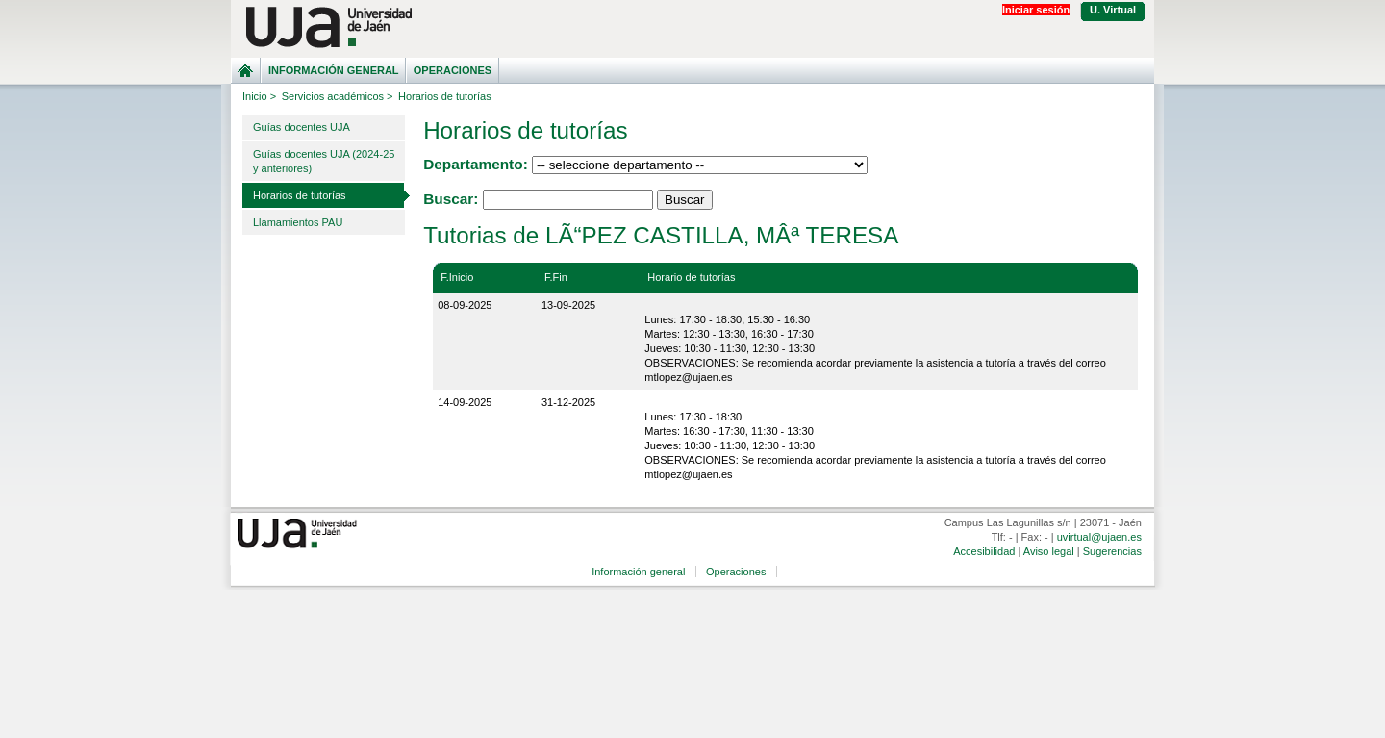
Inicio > (259, 96)
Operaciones (452, 70)
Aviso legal (1048, 551)
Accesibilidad (984, 551)
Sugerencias (1112, 551)
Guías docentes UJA (301, 127)
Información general (333, 70)
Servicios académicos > (337, 96)
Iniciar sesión (1036, 9)
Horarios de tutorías (299, 195)
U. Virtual (1113, 9)
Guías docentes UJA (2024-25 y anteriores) (323, 161)
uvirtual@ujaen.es (1099, 537)
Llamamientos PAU (297, 222)
